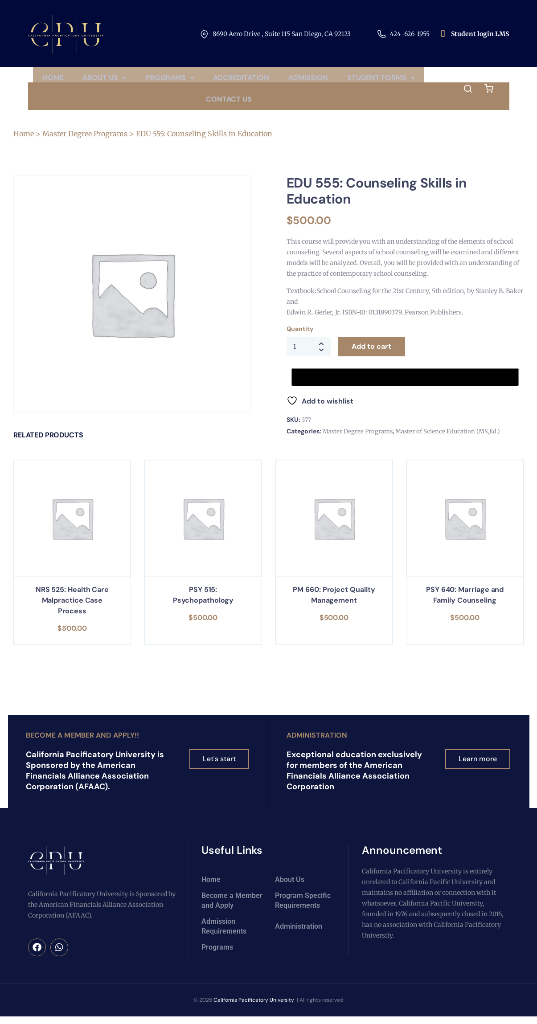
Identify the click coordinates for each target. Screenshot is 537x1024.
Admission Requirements (223, 937)
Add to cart (371, 358)
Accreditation (288, 80)
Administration (317, 746)
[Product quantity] (309, 358)
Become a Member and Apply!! (82, 746)
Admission (358, 80)
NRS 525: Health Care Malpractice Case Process (72, 612)
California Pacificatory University (254, 1011)
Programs (213, 80)
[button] (144, 80)
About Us (145, 80)
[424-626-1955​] (381, 34)
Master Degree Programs (84, 145)
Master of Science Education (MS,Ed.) (447, 443)
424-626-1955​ (410, 34)
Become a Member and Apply (231, 911)
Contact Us (274, 108)
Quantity (300, 341)
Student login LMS (480, 34)
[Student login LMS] (443, 34)
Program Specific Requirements (303, 911)
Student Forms (195, 108)
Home (89, 80)
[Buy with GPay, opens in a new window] (405, 389)
